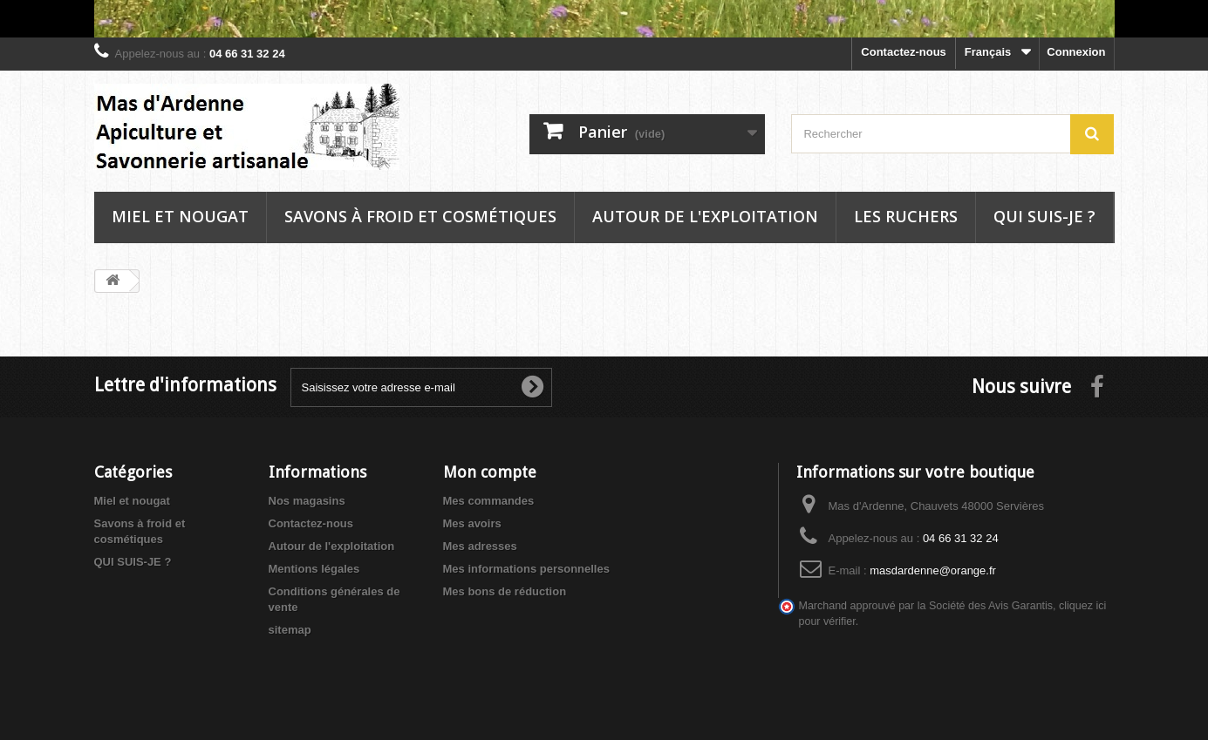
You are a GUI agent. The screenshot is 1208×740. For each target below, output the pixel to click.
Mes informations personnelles (526, 568)
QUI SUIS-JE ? (133, 561)
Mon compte (489, 472)
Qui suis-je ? (1044, 216)
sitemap (290, 629)
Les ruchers (906, 216)
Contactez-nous (903, 51)
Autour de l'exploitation (705, 216)
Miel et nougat (180, 216)
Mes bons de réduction (505, 591)
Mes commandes (489, 500)
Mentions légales (314, 568)
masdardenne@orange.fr (933, 570)
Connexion (1076, 51)
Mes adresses (480, 546)
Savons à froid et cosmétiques (420, 216)
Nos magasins (307, 500)
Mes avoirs (472, 523)
